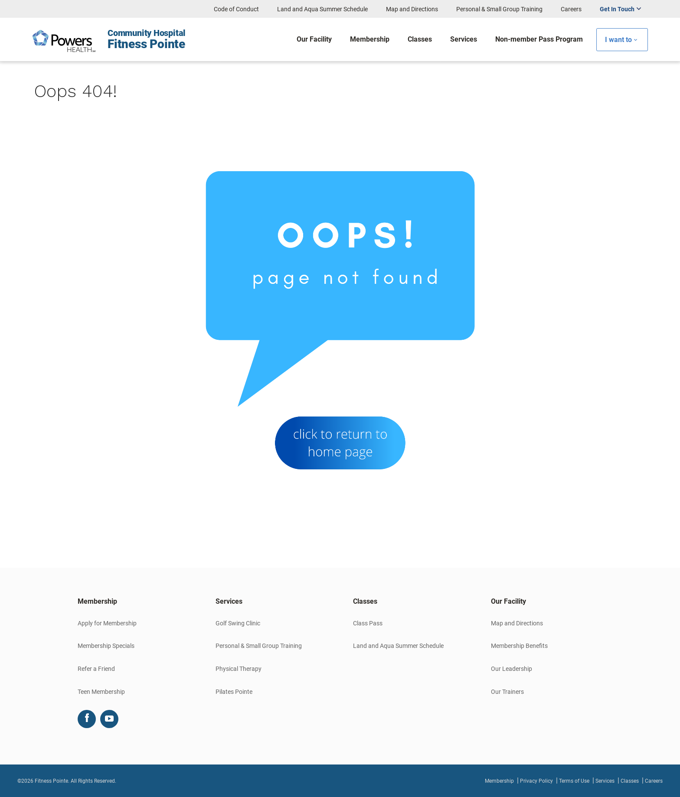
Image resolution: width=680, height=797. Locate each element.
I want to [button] (618, 40)
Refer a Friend (96, 668)
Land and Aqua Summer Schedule (322, 9)
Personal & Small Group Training (499, 9)
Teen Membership (101, 691)
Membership (499, 781)
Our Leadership (511, 668)
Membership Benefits (519, 645)
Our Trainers (507, 691)
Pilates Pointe (234, 691)
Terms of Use (574, 781)
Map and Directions (412, 9)
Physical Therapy (239, 668)
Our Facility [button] (508, 601)
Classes (630, 781)
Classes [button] (365, 601)
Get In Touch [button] (617, 9)
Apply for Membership (107, 623)
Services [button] (229, 601)
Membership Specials (106, 645)
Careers (571, 9)
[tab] (134, 601)
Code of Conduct (236, 9)
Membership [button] (97, 601)
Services (605, 781)
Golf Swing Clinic (238, 623)
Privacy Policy (536, 781)
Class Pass (367, 623)
